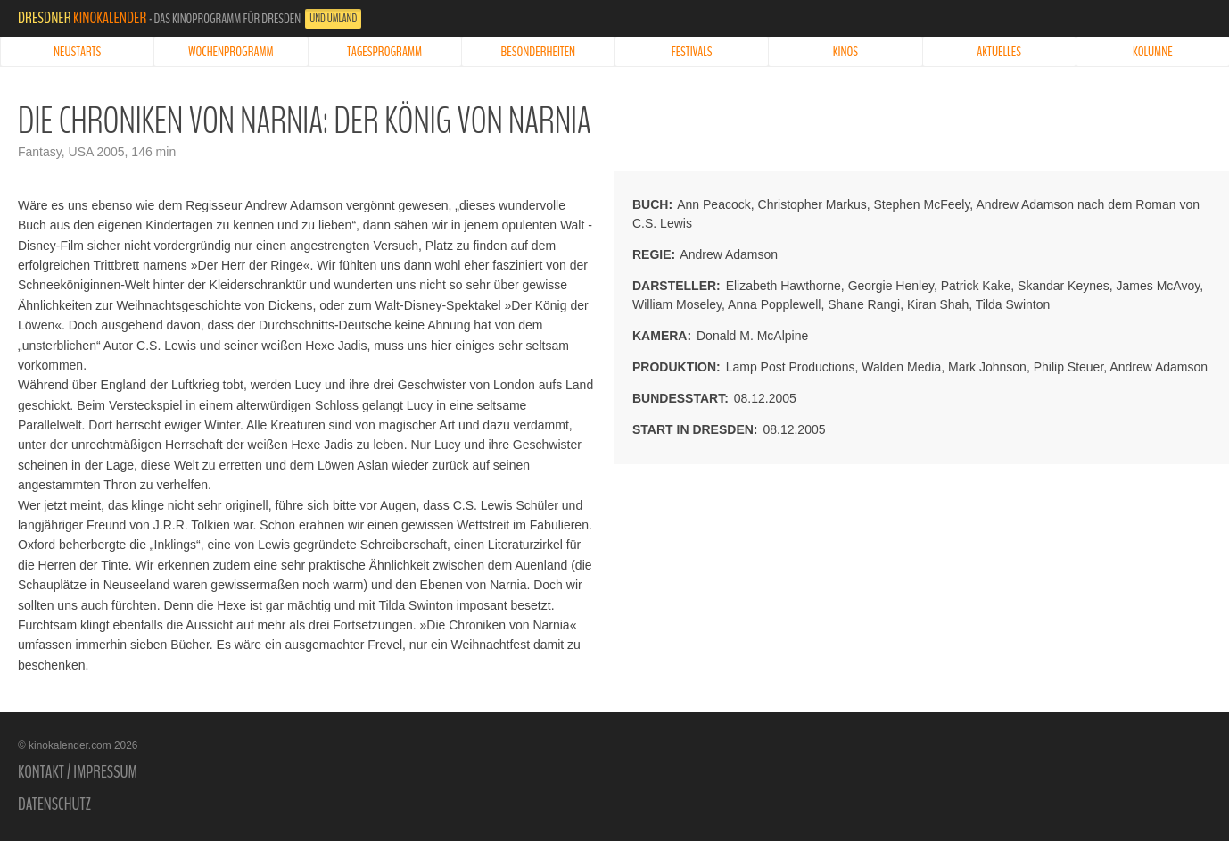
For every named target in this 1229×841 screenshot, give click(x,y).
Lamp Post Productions (790, 367)
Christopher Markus (812, 204)
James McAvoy (1158, 286)
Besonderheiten (538, 52)
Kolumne (1153, 52)
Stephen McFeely (921, 204)
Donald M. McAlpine (752, 336)
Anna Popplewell (774, 304)
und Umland (333, 19)
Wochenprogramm (231, 52)
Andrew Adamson (729, 254)
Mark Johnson (987, 367)
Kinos (845, 52)
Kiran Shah (938, 304)
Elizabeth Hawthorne (783, 286)
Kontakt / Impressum (77, 772)
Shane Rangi (864, 304)
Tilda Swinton (1013, 304)
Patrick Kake (976, 286)
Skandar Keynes (1063, 286)
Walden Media (901, 367)
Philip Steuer (1069, 367)
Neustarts (77, 52)
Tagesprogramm (384, 52)
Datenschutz (54, 804)
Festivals (692, 52)
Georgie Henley (891, 286)
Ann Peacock (714, 204)
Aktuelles (999, 52)
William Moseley (677, 304)
